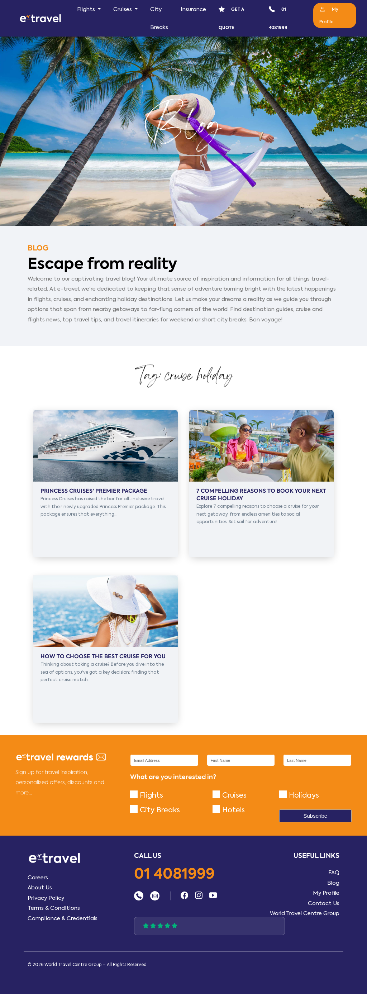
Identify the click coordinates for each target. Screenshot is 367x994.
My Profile (326, 893)
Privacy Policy (46, 898)
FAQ (333, 872)
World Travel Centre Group (304, 913)
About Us (40, 887)
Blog (333, 883)
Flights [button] (86, 9)
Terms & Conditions (54, 908)
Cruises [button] (123, 9)
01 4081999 (174, 874)
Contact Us (323, 903)
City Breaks (159, 18)
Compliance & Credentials (62, 918)
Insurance (193, 9)
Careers (38, 877)
